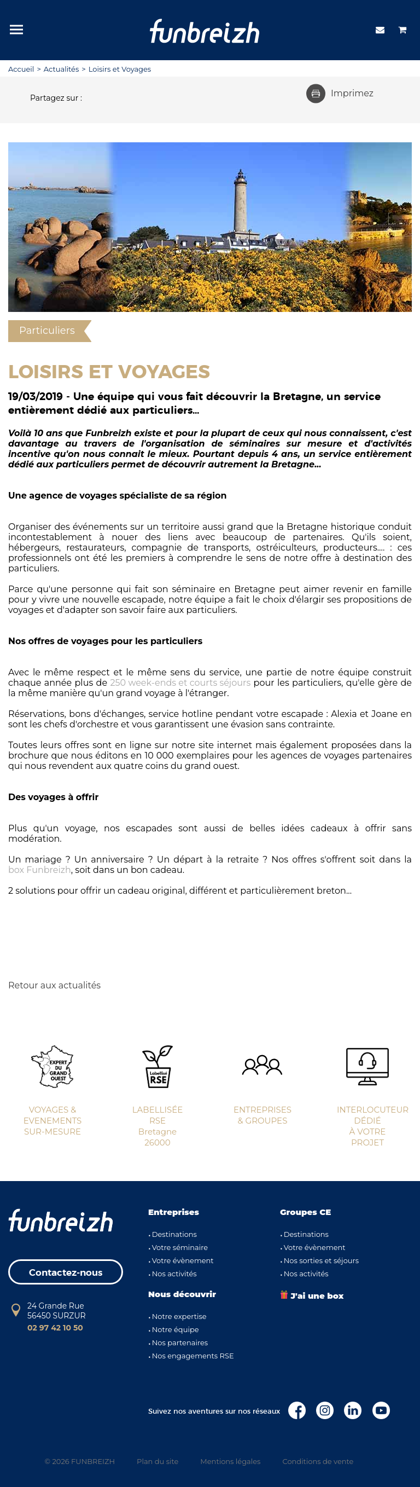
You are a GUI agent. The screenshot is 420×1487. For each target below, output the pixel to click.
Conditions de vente (317, 1461)
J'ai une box (311, 1296)
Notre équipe (175, 1329)
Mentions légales (230, 1461)
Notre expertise (179, 1316)
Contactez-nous (65, 1272)
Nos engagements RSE (193, 1355)
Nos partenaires (180, 1342)
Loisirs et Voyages (120, 69)
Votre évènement (183, 1260)
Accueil (21, 69)
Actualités (61, 69)
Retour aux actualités (54, 985)
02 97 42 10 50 (55, 1328)
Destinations (174, 1234)
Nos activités (174, 1273)
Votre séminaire (180, 1247)
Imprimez (340, 93)
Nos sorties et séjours (321, 1260)
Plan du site (157, 1461)
